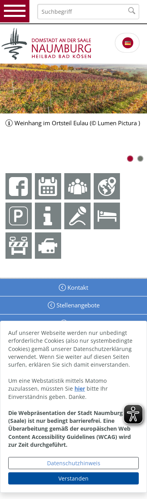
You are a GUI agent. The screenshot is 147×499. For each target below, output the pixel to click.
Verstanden (73, 478)
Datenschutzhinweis (73, 463)
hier (79, 388)
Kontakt (77, 287)
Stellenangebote (77, 305)
